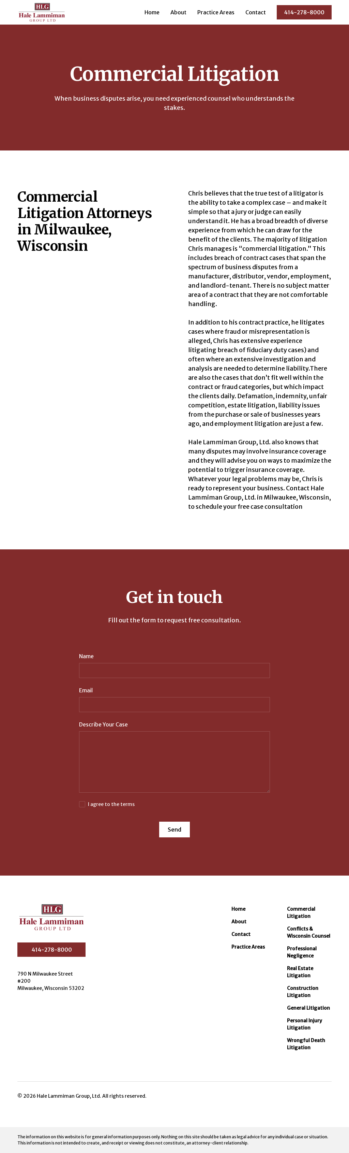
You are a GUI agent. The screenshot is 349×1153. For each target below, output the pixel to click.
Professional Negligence (302, 952)
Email (86, 690)
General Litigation (308, 1008)
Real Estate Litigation (300, 972)
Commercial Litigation (301, 912)
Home (152, 12)
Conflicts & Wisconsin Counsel (308, 932)
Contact (255, 12)
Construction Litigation (302, 991)
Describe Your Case (103, 724)
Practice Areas (215, 12)
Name (86, 656)
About (178, 12)
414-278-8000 (304, 12)
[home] (41, 12)
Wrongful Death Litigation (306, 1044)
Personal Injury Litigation (304, 1024)
